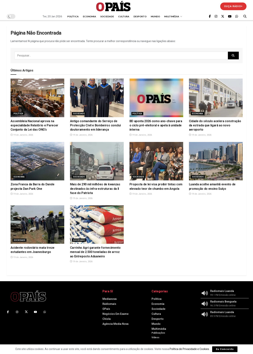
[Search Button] (244, 16)
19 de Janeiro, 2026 (22, 135)
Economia (89, 16)
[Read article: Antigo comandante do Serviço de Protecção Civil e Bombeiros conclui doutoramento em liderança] (97, 98)
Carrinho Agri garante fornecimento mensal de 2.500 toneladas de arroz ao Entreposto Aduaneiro (95, 252)
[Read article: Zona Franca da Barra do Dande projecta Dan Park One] (37, 161)
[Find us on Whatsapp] (236, 16)
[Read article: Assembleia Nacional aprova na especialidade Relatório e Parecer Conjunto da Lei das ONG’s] (37, 98)
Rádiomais (109, 303)
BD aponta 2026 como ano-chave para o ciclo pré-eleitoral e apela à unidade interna (155, 125)
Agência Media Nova (115, 323)
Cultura (123, 16)
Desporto (140, 16)
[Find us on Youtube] (230, 16)
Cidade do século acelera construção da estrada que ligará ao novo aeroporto (215, 125)
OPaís (106, 308)
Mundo (155, 16)
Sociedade (107, 16)
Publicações (158, 333)
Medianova (109, 298)
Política (73, 16)
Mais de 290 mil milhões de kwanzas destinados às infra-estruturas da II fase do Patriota (95, 188)
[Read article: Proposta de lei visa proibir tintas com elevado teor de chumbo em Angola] (156, 161)
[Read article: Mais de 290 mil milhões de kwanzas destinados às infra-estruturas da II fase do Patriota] (97, 161)
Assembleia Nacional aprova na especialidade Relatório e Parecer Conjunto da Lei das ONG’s (34, 125)
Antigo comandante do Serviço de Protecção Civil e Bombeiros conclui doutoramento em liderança (95, 125)
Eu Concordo (225, 349)
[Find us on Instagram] (216, 16)
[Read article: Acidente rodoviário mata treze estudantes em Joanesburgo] (37, 224)
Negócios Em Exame (115, 313)
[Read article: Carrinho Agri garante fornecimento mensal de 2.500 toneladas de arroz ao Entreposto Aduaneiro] (97, 224)
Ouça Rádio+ (233, 6)
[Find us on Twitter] (222, 16)
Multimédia (171, 16)
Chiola (106, 318)
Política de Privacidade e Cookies (189, 349)
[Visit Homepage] (113, 6)
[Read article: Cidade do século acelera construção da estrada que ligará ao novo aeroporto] (216, 98)
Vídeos (155, 337)
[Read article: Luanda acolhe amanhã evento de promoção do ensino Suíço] (216, 161)
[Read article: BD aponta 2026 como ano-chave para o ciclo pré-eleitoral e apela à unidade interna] (156, 98)
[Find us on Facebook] (210, 16)
